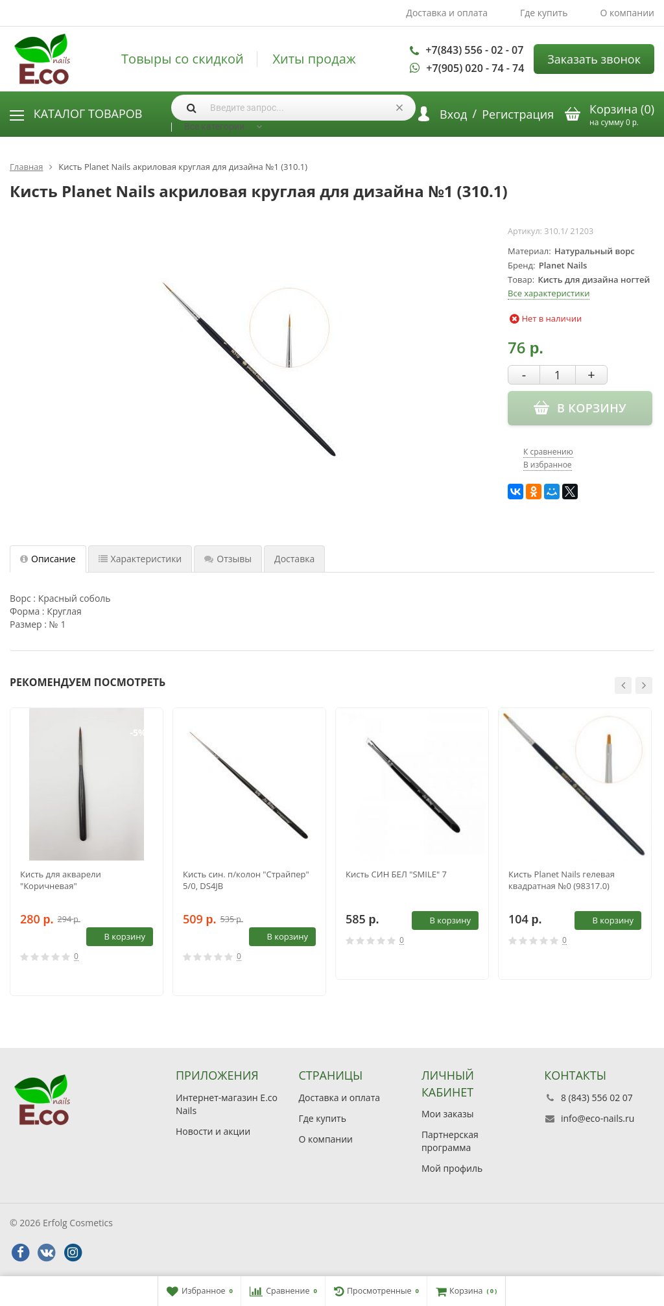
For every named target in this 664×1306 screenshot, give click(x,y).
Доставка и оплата (447, 12)
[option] (86, 851)
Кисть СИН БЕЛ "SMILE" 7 (396, 874)
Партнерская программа (450, 1141)
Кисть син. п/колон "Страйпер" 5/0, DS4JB (246, 880)
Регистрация (518, 114)
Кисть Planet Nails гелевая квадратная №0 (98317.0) (561, 880)
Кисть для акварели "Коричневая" (60, 880)
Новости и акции (213, 1131)
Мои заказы (447, 1114)
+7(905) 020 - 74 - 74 (475, 68)
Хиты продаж (313, 59)
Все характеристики (548, 293)
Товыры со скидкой (182, 59)
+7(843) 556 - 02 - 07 (474, 50)
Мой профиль (451, 1168)
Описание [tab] (48, 558)
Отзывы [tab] (228, 558)
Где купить (544, 12)
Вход (453, 114)
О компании (627, 12)
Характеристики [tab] (140, 558)
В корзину (117, 936)
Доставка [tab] (294, 558)
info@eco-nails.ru (597, 1118)
